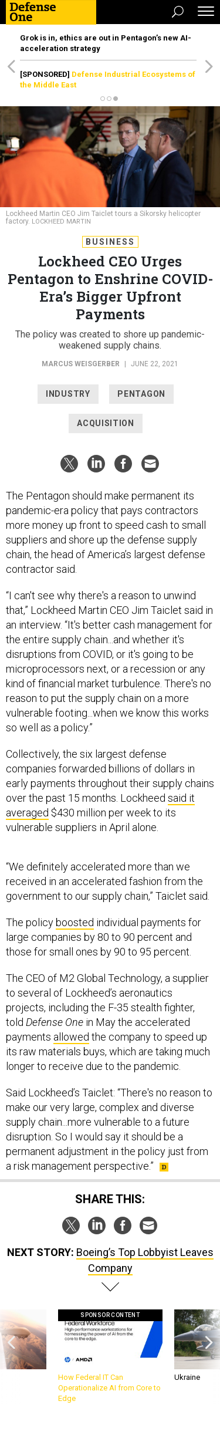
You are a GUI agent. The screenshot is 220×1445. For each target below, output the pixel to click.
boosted (75, 922)
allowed (71, 1037)
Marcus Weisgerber (81, 364)
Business (110, 242)
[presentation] (11, 1356)
